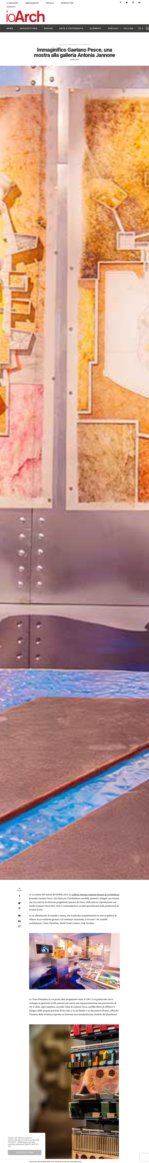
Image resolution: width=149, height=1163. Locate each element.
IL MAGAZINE (12, 3)
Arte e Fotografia (81, 44)
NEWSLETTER (67, 3)
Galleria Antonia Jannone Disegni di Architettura (95, 894)
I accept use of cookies (24, 1152)
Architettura (65, 44)
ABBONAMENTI (32, 3)
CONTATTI (11, 7)
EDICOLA (50, 3)
